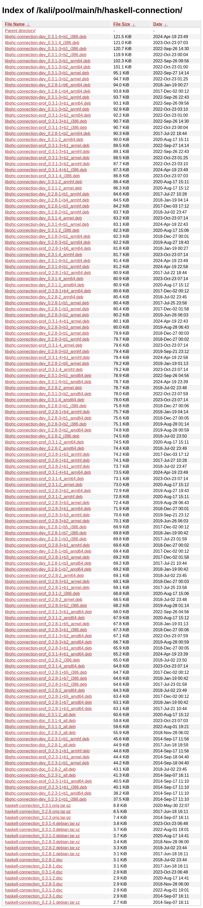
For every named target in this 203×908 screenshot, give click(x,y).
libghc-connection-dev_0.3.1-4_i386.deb (42, 42)
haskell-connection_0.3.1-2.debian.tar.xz (42, 836)
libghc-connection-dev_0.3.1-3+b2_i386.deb (45, 54)
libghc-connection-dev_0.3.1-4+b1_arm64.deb (47, 260)
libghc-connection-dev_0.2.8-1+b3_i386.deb (45, 539)
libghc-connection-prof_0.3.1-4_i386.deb (42, 176)
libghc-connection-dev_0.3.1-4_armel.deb (43, 218)
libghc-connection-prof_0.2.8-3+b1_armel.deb (47, 581)
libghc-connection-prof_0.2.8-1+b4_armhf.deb (47, 412)
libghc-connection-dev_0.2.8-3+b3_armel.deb (47, 327)
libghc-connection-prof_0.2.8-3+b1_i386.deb (46, 630)
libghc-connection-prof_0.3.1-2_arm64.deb (44, 442)
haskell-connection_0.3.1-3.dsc (34, 890)
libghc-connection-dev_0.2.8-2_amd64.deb (44, 448)
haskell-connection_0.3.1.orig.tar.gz (38, 805)
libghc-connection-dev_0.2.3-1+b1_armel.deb (47, 763)
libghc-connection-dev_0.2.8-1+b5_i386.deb (45, 527)
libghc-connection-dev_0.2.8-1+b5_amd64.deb (48, 551)
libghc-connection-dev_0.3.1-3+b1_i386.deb (45, 48)
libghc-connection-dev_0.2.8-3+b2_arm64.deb (47, 242)
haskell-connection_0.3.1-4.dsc (34, 872)
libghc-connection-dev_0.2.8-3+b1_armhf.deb (47, 339)
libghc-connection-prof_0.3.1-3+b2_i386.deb (46, 127)
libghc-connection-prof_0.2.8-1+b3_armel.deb (47, 557)
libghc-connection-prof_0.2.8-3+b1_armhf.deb (47, 545)
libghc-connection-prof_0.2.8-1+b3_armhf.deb (47, 454)
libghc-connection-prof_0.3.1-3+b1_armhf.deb (47, 151)
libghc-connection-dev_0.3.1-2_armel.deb (43, 188)
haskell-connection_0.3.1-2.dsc (34, 878)
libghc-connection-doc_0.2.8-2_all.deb (40, 769)
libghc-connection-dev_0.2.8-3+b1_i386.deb (45, 406)
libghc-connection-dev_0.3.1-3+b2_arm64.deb (47, 67)
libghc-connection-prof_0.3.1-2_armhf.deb (44, 496)
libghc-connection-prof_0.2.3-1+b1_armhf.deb (47, 751)
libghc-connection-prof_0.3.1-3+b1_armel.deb (47, 145)
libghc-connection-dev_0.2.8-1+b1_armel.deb (47, 303)
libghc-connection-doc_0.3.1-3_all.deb (40, 726)
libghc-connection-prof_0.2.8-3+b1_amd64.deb (48, 648)
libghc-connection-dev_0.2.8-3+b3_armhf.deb (47, 351)
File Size (121, 24)
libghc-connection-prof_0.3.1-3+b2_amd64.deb (48, 636)
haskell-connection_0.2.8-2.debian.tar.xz (42, 848)
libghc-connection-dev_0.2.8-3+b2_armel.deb (47, 315)
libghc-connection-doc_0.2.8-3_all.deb (40, 732)
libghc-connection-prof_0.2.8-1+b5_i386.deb (46, 672)
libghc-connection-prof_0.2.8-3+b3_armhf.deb (47, 515)
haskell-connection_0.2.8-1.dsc (34, 866)
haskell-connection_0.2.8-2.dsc (34, 860)
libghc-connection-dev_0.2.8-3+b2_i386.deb (45, 424)
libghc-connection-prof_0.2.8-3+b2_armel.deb (47, 521)
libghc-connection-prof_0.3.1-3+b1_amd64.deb (48, 612)
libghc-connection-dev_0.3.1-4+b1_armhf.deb (47, 266)
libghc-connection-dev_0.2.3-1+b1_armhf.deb (47, 739)
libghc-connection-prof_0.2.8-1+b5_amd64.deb (48, 696)
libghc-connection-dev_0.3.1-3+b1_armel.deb (47, 73)
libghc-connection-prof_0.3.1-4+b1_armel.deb (47, 321)
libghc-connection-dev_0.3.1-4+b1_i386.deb (45, 36)
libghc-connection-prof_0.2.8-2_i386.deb (42, 660)
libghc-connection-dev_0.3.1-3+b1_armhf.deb (47, 97)
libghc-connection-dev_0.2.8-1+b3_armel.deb (47, 309)
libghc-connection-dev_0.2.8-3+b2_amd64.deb (48, 430)
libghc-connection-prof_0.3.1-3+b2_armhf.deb (47, 164)
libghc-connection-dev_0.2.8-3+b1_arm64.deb (47, 236)
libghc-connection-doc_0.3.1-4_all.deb (40, 720)
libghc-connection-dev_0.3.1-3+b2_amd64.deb (48, 394)
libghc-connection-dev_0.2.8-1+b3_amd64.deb (48, 563)
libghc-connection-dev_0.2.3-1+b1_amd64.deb (48, 793)
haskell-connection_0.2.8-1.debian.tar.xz (42, 854)
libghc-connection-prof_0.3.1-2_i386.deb (42, 593)
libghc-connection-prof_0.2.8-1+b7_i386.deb (46, 678)
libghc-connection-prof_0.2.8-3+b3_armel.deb (47, 502)
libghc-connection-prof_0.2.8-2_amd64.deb (45, 690)
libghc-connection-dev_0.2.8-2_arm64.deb (44, 297)
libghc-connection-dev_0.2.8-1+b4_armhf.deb (47, 200)
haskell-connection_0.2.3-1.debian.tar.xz (42, 902)
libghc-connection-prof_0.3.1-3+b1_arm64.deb (48, 103)
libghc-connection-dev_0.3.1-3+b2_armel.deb (47, 79)
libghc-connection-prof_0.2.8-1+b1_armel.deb (47, 587)
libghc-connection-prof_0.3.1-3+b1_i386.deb (46, 121)
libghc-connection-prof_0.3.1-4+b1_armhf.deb (47, 357)
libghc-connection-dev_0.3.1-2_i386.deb (42, 230)
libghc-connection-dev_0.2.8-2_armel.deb (43, 388)
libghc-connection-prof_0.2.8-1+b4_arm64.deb (48, 291)
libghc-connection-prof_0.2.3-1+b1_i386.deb (46, 787)
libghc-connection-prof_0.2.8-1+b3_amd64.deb (48, 708)
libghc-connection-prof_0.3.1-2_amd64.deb (45, 618)
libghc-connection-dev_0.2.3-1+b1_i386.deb (45, 799)
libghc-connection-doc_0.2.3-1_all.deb (40, 775)
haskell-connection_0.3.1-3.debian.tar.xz (42, 829)
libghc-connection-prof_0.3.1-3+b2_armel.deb (47, 158)
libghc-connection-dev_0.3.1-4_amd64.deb (44, 400)
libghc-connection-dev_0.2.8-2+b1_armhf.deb (47, 212)
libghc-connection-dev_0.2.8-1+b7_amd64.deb (48, 569)
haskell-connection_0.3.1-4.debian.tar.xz (42, 823)
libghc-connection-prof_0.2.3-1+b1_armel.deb (47, 757)
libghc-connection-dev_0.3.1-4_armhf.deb (43, 254)
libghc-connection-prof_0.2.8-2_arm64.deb (44, 575)
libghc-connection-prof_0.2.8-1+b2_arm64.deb (48, 272)
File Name (15, 24)
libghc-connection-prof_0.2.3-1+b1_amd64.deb (48, 781)
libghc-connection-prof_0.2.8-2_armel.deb (43, 599)
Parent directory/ (20, 30)
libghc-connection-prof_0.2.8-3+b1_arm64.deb (48, 508)
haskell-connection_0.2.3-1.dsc (34, 896)
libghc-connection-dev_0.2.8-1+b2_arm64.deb (47, 133)
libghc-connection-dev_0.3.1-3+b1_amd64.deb (48, 375)
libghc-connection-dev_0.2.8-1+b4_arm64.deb (47, 91)
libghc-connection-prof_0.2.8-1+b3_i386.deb (46, 684)
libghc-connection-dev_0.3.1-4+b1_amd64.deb (48, 382)
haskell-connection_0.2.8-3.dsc (34, 884)
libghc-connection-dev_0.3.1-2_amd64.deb (44, 285)
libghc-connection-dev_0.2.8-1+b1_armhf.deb (47, 194)
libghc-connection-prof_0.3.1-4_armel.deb (43, 345)
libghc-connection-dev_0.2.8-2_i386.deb (42, 436)
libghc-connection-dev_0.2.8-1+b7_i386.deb (45, 533)
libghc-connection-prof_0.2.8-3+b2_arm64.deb (48, 490)
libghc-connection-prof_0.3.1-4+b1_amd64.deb (48, 654)
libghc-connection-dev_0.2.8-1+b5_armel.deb (47, 363)
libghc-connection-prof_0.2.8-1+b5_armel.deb (47, 624)
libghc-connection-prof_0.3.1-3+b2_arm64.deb (48, 115)
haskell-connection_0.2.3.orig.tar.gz (38, 817)
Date (157, 24)
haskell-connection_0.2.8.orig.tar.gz (38, 811)
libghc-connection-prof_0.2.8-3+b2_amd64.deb (48, 642)
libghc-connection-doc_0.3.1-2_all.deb (40, 714)
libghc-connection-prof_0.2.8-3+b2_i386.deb (46, 605)
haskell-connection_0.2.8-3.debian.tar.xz (42, 842)
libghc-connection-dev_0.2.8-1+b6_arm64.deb (47, 85)
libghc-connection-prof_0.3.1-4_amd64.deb (45, 666)
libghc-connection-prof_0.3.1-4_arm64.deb (44, 478)
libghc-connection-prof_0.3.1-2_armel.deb (43, 484)
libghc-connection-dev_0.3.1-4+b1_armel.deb (47, 224)
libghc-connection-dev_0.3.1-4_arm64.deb (44, 278)
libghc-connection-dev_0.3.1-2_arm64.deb (44, 139)
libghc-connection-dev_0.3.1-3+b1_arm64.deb (47, 61)
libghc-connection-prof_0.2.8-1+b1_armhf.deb (47, 460)
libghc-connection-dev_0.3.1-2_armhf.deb (43, 182)
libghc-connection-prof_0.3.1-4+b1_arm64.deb (48, 472)
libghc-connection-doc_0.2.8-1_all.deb (40, 745)
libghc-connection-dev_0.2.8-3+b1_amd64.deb (48, 418)
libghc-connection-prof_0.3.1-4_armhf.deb (44, 369)
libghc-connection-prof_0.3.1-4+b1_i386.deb (46, 170)
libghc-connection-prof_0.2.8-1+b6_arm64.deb (48, 248)
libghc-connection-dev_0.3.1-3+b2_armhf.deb (47, 109)
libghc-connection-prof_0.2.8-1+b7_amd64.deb (48, 702)
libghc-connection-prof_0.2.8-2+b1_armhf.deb (47, 466)
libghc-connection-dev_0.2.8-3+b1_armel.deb (47, 333)
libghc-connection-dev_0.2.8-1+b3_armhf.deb (47, 206)
